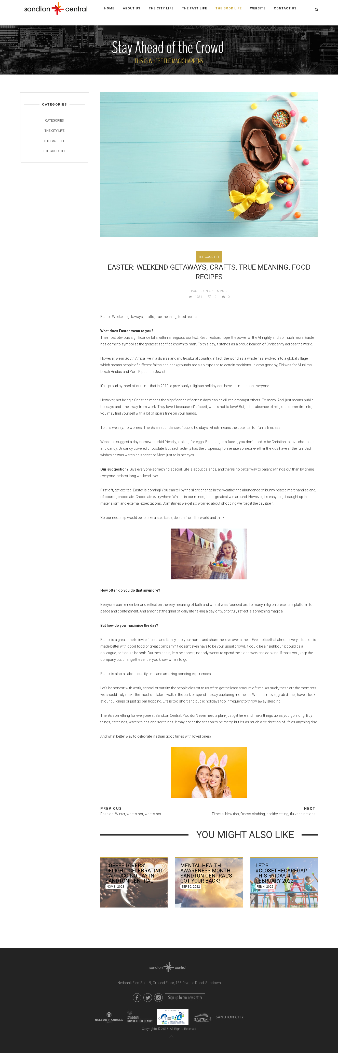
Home (109, 8)
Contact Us (285, 8)
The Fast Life (194, 8)
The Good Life (228, 8)
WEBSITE (257, 8)
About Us (131, 8)
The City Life (161, 8)
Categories (54, 120)
